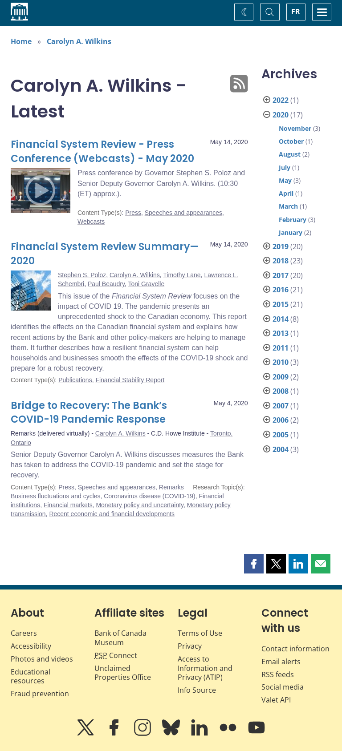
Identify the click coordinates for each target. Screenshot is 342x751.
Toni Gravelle (146, 283)
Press (133, 212)
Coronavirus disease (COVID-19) (149, 496)
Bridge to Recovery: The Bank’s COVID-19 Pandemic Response (89, 413)
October (291, 141)
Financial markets (68, 505)
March (288, 206)
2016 (281, 290)
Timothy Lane (181, 275)
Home (21, 41)
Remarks (171, 487)
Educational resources (30, 676)
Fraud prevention (40, 694)
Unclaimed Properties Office (122, 672)
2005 (281, 435)
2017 (281, 275)
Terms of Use (200, 633)
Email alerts (281, 661)
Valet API (276, 700)
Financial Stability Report (129, 380)
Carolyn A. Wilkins (79, 41)
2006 (281, 420)
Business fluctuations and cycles (56, 496)
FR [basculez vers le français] (295, 11)
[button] (254, 563)
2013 (281, 333)
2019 (281, 246)
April (286, 193)
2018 (281, 261)
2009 (281, 377)
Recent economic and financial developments (112, 513)
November (295, 128)
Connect (115, 655)
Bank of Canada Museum (120, 637)
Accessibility (31, 646)
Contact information (295, 649)
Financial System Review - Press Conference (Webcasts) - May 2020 (102, 151)
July (284, 167)
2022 (281, 100)
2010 (281, 362)
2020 (281, 115)
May (285, 180)
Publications (75, 380)
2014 (281, 319)
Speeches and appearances (183, 212)
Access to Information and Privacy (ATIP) (205, 668)
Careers (24, 633)
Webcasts (91, 221)
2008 (281, 391)
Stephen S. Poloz (82, 275)
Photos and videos (42, 659)
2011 (281, 348)
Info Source (197, 690)
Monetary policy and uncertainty (139, 505)
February (292, 219)
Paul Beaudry (106, 283)
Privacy (190, 646)
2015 (281, 304)
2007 (281, 406)
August (290, 154)
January (290, 232)
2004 (281, 449)
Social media (282, 687)
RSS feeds (277, 674)
